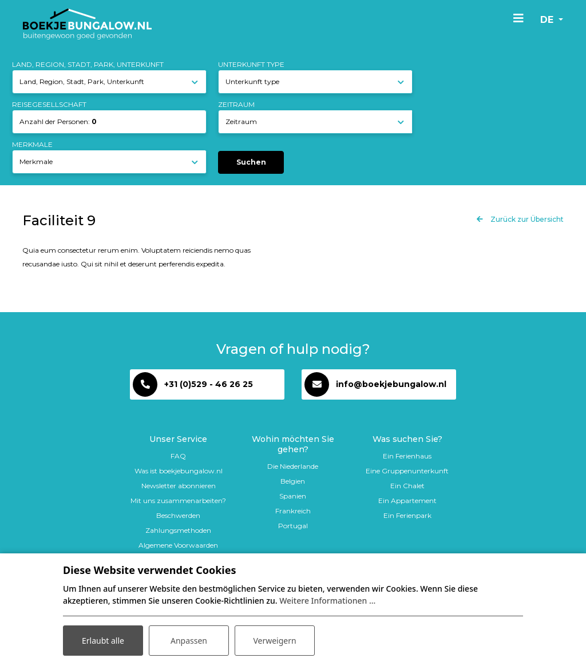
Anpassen (189, 640)
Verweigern (274, 640)
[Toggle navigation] (518, 18)
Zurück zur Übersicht (526, 219)
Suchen (251, 162)
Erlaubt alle (103, 640)
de (548, 19)
